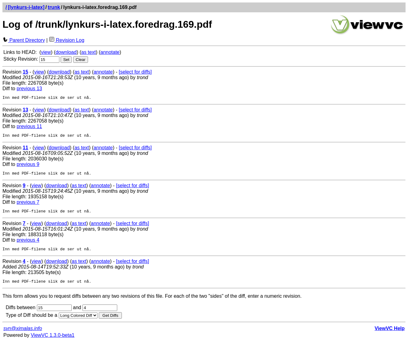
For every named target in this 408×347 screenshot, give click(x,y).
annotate (109, 52)
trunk (54, 7)
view (46, 52)
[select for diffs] (135, 72)
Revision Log (66, 40)
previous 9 (28, 166)
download (66, 52)
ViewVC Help (389, 334)
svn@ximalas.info (22, 334)
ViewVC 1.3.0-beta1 (52, 340)
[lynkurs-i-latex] (26, 7)
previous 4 (28, 243)
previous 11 (29, 127)
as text (88, 52)
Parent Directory (23, 40)
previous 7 (28, 205)
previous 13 (29, 88)
